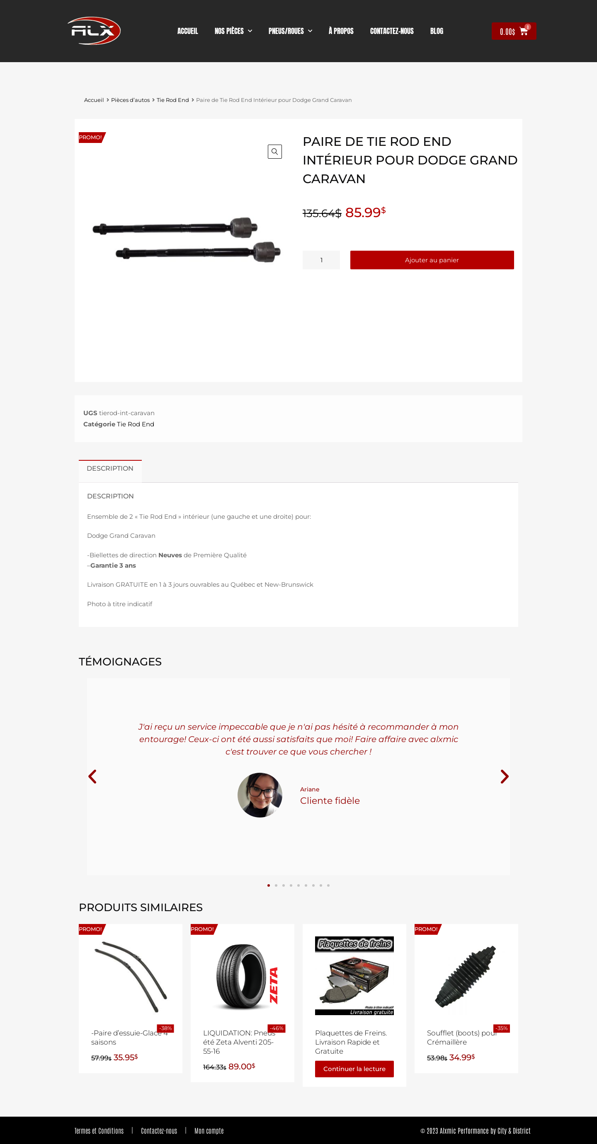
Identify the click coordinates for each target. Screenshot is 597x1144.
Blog (436, 31)
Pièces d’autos (130, 100)
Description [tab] (110, 468)
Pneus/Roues (290, 31)
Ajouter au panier (432, 260)
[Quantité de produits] (321, 260)
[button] (275, 152)
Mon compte (208, 1130)
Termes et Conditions (99, 1130)
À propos (341, 31)
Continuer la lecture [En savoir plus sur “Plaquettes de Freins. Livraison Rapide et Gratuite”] (354, 1069)
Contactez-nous (159, 1130)
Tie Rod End (173, 100)
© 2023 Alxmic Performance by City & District (475, 1130)
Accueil (187, 31)
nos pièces (233, 31)
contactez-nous (392, 31)
